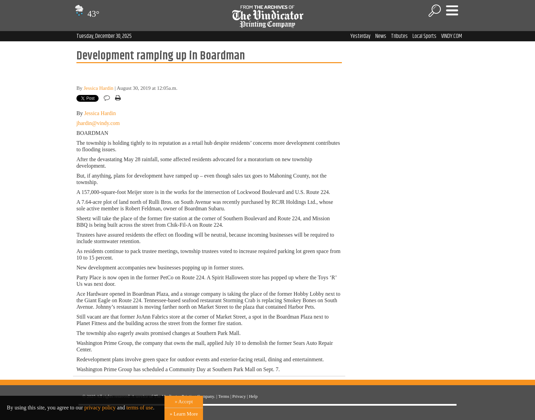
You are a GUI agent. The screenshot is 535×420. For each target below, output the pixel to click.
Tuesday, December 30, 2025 (104, 36)
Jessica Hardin (98, 88)
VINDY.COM (451, 36)
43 (86, 13)
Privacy (239, 396)
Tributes (399, 36)
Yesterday (360, 36)
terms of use (139, 407)
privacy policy (100, 407)
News (380, 36)
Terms (223, 396)
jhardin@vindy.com (98, 123)
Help (253, 396)
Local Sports (424, 36)
